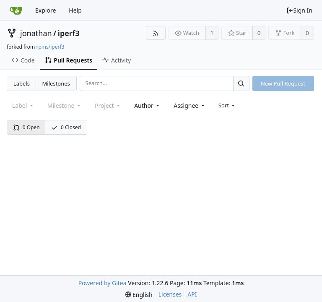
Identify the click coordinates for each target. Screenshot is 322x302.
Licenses (170, 294)
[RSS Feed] (156, 33)
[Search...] (241, 83)
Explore (45, 10)
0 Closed (66, 127)
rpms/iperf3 (50, 46)
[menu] (227, 105)
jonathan (36, 33)
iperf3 (69, 33)
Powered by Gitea (102, 283)
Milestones (56, 83)
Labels (21, 83)
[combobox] (147, 105)
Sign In (299, 10)
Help (75, 10)
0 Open (26, 127)
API (192, 294)
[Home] (16, 10)
